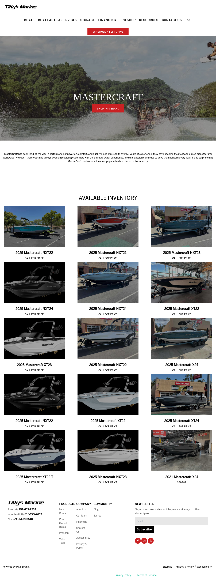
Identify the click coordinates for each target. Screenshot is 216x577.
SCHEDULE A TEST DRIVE (108, 31)
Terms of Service (147, 575)
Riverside (22, 509)
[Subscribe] (171, 521)
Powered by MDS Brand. (16, 566)
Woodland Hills (25, 514)
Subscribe (144, 529)
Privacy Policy (122, 575)
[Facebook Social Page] (138, 540)
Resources (148, 20)
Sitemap (167, 566)
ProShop (64, 532)
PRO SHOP (127, 20)
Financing (107, 20)
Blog (96, 509)
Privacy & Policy (185, 566)
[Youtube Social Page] (151, 540)
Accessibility (83, 537)
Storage (87, 20)
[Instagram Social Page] (144, 540)
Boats (29, 20)
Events (97, 515)
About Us (81, 509)
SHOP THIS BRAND (108, 108)
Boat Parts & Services (57, 20)
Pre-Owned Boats (63, 522)
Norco (20, 519)
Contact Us (172, 20)
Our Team (81, 515)
